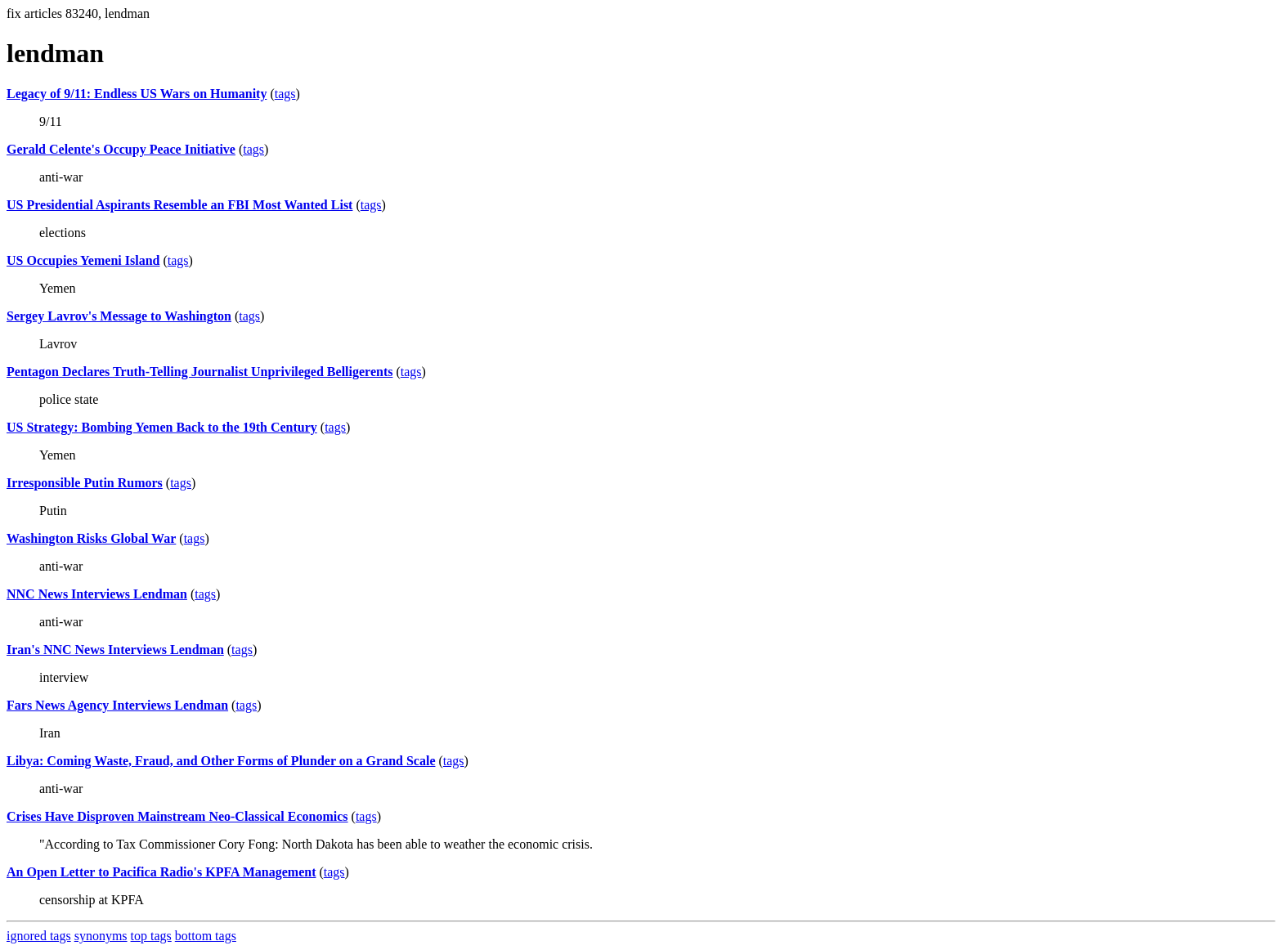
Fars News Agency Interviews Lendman (117, 705)
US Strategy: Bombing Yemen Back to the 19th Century (162, 427)
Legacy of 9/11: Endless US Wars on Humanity (137, 94)
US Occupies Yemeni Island (83, 260)
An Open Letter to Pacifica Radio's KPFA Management (161, 872)
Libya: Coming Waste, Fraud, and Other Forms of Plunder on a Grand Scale (221, 761)
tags (285, 94)
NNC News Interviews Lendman (97, 594)
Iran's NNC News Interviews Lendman (115, 649)
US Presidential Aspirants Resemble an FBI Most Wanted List (179, 205)
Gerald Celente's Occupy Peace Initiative (121, 149)
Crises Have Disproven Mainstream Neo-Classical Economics (177, 816)
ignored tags (39, 936)
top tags (151, 936)
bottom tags (205, 936)
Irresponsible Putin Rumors (85, 483)
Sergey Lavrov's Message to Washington (119, 316)
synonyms (101, 936)
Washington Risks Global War (91, 538)
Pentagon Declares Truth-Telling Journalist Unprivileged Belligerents (199, 372)
